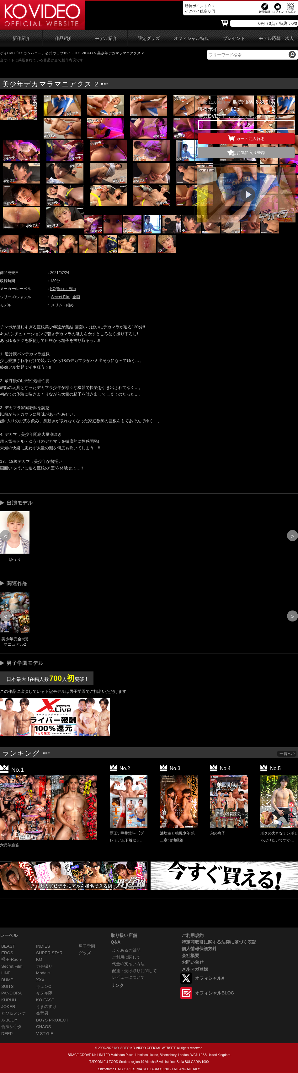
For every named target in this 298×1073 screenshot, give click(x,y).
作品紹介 (63, 38)
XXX (40, 979)
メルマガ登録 (195, 969)
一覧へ (287, 753)
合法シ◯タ (11, 1026)
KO (53, 289)
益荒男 (42, 1013)
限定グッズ (149, 38)
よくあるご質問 (126, 950)
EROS (7, 952)
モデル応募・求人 (276, 38)
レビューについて (128, 977)
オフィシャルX (209, 978)
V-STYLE (44, 1033)
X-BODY (9, 1020)
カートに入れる (246, 138)
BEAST (8, 946)
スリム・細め (62, 305)
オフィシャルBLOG (214, 992)
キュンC (43, 986)
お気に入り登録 (251, 152)
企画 (76, 297)
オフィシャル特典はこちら (256, 116)
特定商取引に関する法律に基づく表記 (219, 941)
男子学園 (87, 946)
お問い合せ (193, 962)
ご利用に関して (126, 957)
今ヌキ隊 (44, 993)
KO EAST (45, 1000)
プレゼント (234, 38)
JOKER (8, 1006)
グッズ (85, 952)
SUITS (7, 986)
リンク (117, 985)
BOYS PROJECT (52, 1020)
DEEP (7, 1033)
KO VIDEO (122, 1048)
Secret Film (66, 289)
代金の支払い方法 (128, 963)
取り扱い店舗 (124, 935)
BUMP (7, 979)
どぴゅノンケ (13, 1013)
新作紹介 (21, 38)
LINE (6, 973)
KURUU (8, 1000)
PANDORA (11, 993)
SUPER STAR (49, 952)
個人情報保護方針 (199, 948)
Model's (43, 973)
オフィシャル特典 (191, 38)
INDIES (43, 946)
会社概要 (190, 955)
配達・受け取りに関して (134, 970)
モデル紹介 (106, 38)
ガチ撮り (44, 966)
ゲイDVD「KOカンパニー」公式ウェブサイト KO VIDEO (46, 53)
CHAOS (43, 1026)
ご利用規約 (193, 935)
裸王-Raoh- (11, 959)
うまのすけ (46, 1006)
